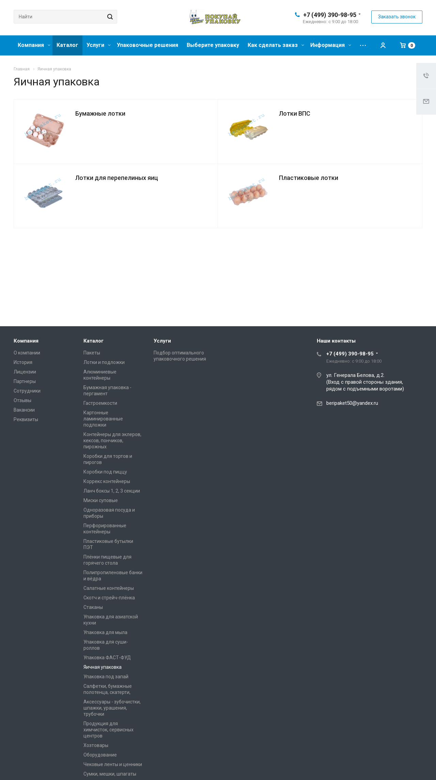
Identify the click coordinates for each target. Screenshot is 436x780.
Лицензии (25, 372)
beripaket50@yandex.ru (352, 403)
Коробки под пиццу (105, 472)
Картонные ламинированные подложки (103, 419)
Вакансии (24, 410)
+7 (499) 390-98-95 (329, 14)
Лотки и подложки (104, 362)
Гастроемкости (100, 403)
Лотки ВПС (294, 113)
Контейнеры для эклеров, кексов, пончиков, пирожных (112, 440)
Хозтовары (95, 745)
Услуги (99, 45)
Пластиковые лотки (308, 177)
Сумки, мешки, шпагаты (109, 774)
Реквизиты (26, 419)
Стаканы (93, 607)
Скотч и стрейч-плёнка (109, 597)
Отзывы (22, 400)
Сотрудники (27, 391)
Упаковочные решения (147, 45)
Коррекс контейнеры (106, 481)
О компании (27, 352)
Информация (330, 45)
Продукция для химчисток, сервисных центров (108, 729)
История (23, 362)
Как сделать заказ (276, 45)
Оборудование (100, 755)
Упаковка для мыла (105, 632)
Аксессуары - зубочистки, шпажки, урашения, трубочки (112, 708)
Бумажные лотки (100, 113)
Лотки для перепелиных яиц (116, 177)
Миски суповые (100, 500)
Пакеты (91, 352)
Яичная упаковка (102, 667)
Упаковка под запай (105, 676)
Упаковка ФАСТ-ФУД (107, 657)
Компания (34, 45)
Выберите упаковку (213, 45)
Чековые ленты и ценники (112, 764)
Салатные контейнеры (108, 588)
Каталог (67, 45)
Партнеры (25, 381)
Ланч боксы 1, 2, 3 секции (111, 491)
